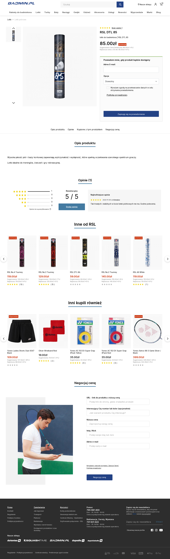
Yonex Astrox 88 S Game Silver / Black (147, 352)
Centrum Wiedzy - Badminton (71, 518)
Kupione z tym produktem (89, 129)
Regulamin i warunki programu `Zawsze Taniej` (103, 466)
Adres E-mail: (110, 64)
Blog (158, 12)
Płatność (37, 518)
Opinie (71, 129)
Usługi (111, 12)
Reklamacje (38, 521)
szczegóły (146, 514)
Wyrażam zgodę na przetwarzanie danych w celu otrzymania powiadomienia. (132, 89)
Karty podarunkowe (67, 511)
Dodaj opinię (71, 207)
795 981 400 (93, 510)
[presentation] (123, 104)
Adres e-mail (92, 442)
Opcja (106, 76)
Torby (47, 12)
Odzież (86, 12)
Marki (149, 12)
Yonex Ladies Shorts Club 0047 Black (20, 352)
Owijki (77, 12)
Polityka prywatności (117, 95)
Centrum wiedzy (41, 553)
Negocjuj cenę (112, 129)
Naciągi (66, 12)
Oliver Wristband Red (48, 351)
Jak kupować (39, 511)
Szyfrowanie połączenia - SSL (71, 521)
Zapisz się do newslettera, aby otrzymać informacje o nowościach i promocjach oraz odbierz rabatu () (143, 512)
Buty (56, 12)
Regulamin (11, 514)
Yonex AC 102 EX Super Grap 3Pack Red (114, 352)
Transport (37, 514)
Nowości (122, 12)
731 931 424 (93, 522)
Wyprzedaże (137, 12)
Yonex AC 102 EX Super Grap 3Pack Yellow (82, 352)
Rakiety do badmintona (20, 12)
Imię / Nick (91, 431)
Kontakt (10, 511)
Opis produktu (58, 129)
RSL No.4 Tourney (15, 272)
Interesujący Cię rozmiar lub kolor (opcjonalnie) (108, 408)
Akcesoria (99, 12)
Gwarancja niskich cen (68, 514)
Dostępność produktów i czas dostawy (45, 529)
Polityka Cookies (13, 518)
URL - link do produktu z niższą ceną (103, 398)
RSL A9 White (139, 272)
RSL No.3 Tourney (46, 272)
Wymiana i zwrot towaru (43, 525)
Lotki (38, 12)
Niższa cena (92, 420)
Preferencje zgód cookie (58, 553)
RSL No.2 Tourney (109, 272)
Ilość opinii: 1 (117, 28)
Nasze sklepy (144, 4)
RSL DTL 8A (75, 272)
